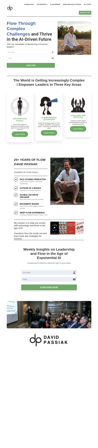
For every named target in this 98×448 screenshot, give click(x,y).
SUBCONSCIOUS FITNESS (72, 4)
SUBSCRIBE (31, 65)
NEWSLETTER (85, 12)
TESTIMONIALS (42, 4)
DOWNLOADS (29, 4)
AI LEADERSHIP (55, 4)
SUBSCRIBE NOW (49, 287)
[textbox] (20, 127)
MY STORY (87, 4)
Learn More (20, 134)
